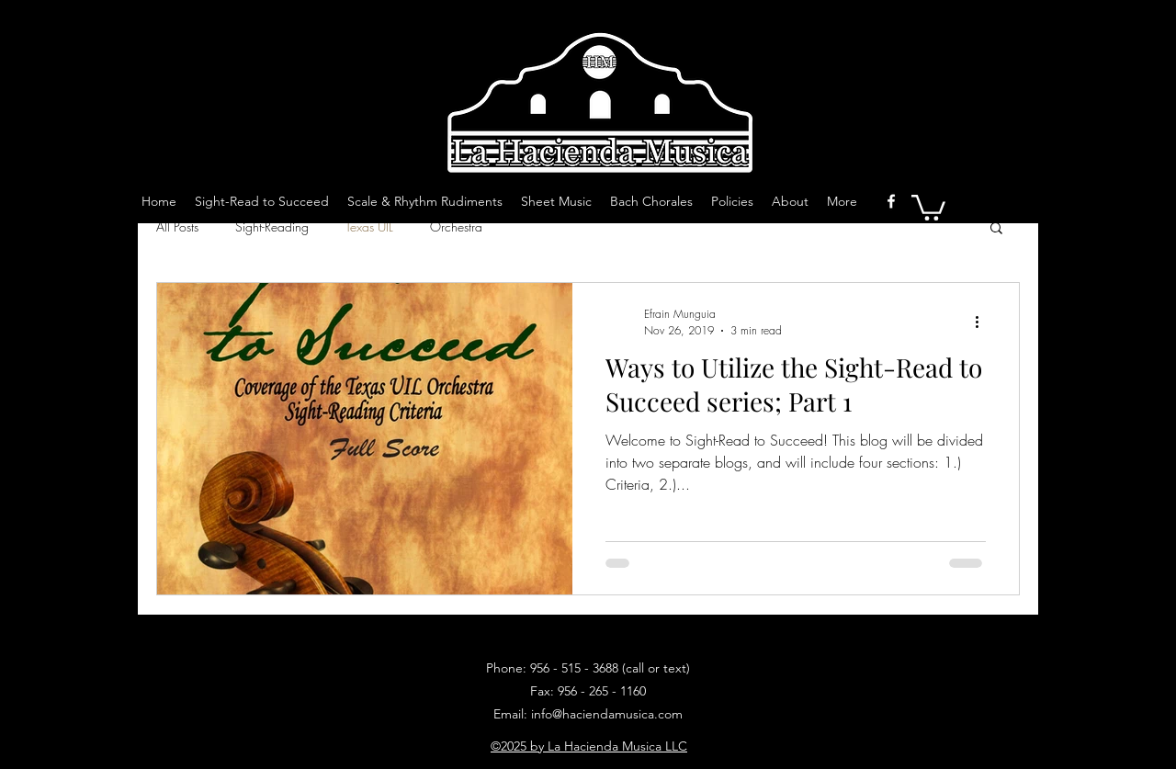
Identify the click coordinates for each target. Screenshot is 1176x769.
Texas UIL (369, 226)
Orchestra (456, 226)
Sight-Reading (272, 226)
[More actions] (983, 322)
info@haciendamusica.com (607, 714)
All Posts (177, 226)
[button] (996, 229)
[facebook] (891, 201)
